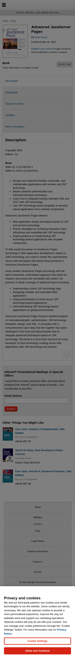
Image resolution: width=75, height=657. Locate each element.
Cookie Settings (37, 642)
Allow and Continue (37, 652)
